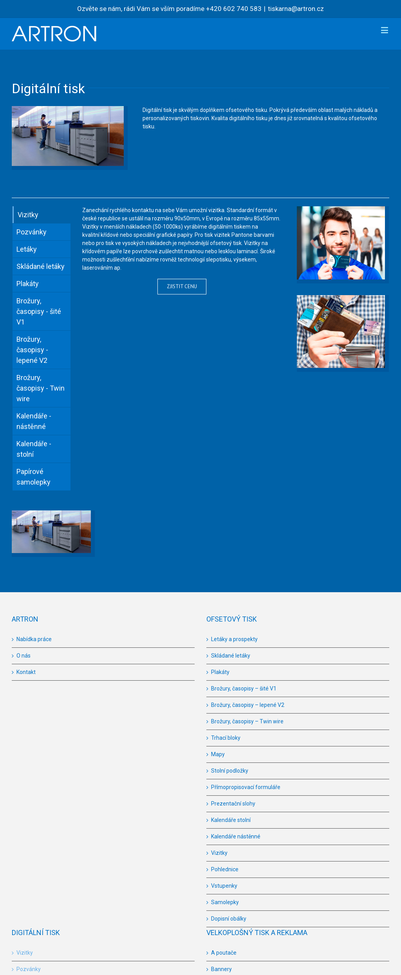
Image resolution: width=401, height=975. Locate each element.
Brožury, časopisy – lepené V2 (247, 705)
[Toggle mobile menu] (385, 30)
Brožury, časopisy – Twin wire (247, 721)
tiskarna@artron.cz (296, 9)
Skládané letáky (230, 655)
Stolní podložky (229, 771)
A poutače (224, 953)
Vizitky (219, 853)
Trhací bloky (225, 738)
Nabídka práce (34, 639)
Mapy (218, 754)
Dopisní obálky (228, 919)
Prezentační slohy (233, 803)
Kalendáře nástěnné (235, 836)
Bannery (221, 969)
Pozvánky (28, 969)
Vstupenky (224, 886)
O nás (23, 655)
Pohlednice (224, 869)
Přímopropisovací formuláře (245, 787)
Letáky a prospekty (234, 639)
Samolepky (225, 902)
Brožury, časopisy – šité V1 (243, 688)
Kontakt (26, 672)
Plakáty (220, 672)
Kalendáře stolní (231, 820)
